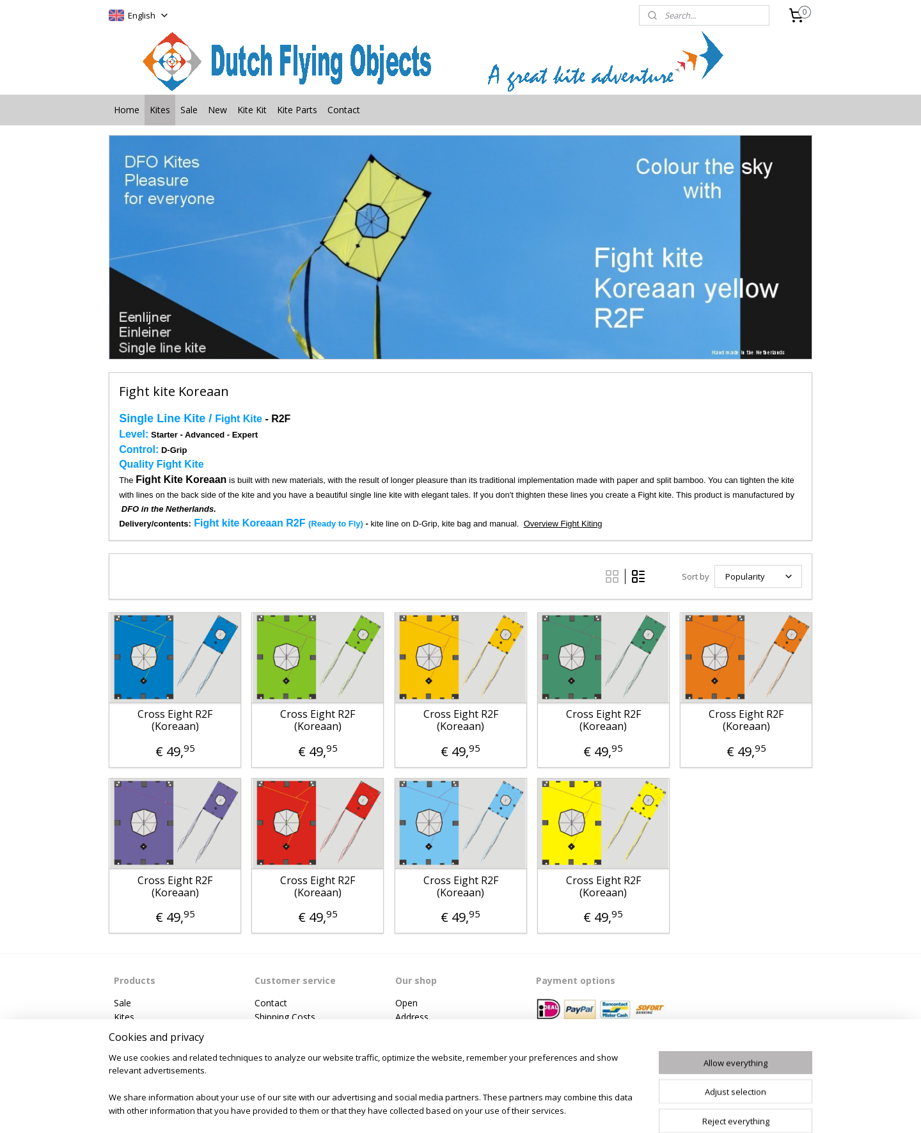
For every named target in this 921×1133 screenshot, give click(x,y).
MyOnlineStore (612, 1109)
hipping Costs (287, 1017)
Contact (343, 110)
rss (448, 1109)
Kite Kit (252, 110)
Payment (273, 1031)
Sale (189, 110)
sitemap (422, 1109)
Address (412, 1017)
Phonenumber (424, 1031)
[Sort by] (758, 576)
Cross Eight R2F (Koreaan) (175, 720)
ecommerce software (499, 1109)
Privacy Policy (283, 1046)
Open (406, 1003)
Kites (160, 110)
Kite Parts (297, 110)
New (217, 110)
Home (126, 110)
